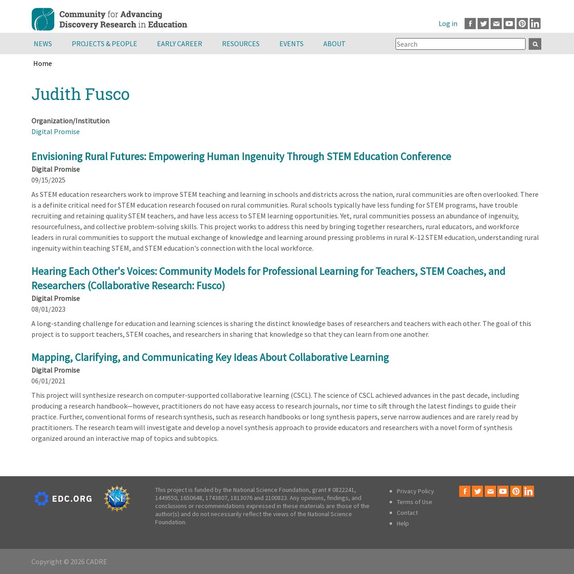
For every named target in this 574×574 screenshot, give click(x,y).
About (334, 43)
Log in (448, 23)
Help (403, 523)
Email (496, 23)
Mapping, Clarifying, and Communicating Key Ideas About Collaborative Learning (210, 357)
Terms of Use (414, 502)
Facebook (470, 23)
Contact (407, 513)
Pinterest (522, 23)
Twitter (483, 23)
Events (291, 43)
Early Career (179, 43)
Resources (241, 43)
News (43, 43)
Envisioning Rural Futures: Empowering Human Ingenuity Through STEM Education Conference (241, 156)
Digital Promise (55, 131)
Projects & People (104, 43)
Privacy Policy (415, 491)
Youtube (509, 23)
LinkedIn (535, 23)
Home (42, 63)
